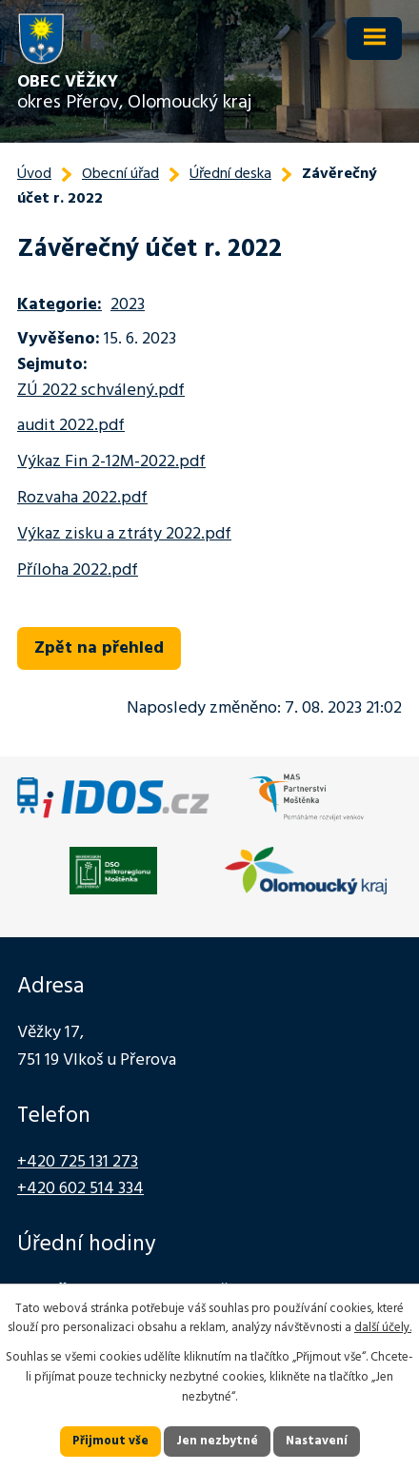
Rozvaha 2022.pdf (82, 498)
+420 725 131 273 (77, 1162)
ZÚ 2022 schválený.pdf (101, 390)
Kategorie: (59, 305)
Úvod (34, 174)
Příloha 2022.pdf (77, 570)
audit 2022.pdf (71, 426)
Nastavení (317, 1441)
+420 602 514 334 (80, 1189)
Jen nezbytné (217, 1441)
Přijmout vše (110, 1441)
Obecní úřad (120, 174)
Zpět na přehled (99, 648)
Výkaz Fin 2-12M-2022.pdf (111, 462)
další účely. (382, 1328)
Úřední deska (230, 174)
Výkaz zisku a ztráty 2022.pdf (124, 534)
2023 (127, 305)
